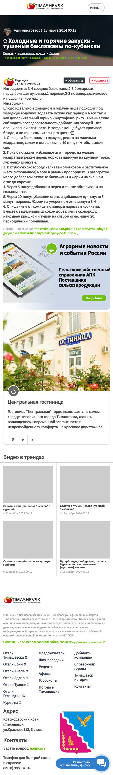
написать (37, 748)
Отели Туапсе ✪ (16, 684)
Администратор (27, 30)
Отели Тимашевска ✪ (15, 655)
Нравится (99, 80)
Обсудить (74, 80)
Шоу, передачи (51, 660)
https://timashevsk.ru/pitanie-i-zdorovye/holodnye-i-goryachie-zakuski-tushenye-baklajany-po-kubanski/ (55, 231)
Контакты (82, 686)
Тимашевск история (83, 677)
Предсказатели (51, 653)
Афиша (45, 673)
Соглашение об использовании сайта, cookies (36, 642)
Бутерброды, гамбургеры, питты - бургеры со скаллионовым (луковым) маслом (83, 564)
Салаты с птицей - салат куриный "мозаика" (82, 507)
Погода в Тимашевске (49, 689)
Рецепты (46, 666)
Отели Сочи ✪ (14, 664)
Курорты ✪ (12, 702)
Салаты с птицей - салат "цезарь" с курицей (26, 507)
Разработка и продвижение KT (88, 642)
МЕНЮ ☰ (96, 8)
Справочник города (84, 666)
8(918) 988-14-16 (16, 767)
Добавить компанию (83, 655)
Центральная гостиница (35, 401)
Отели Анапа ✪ (15, 671)
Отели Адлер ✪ (15, 678)
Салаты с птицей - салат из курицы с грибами (27, 562)
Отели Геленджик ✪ (14, 693)
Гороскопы (48, 680)
